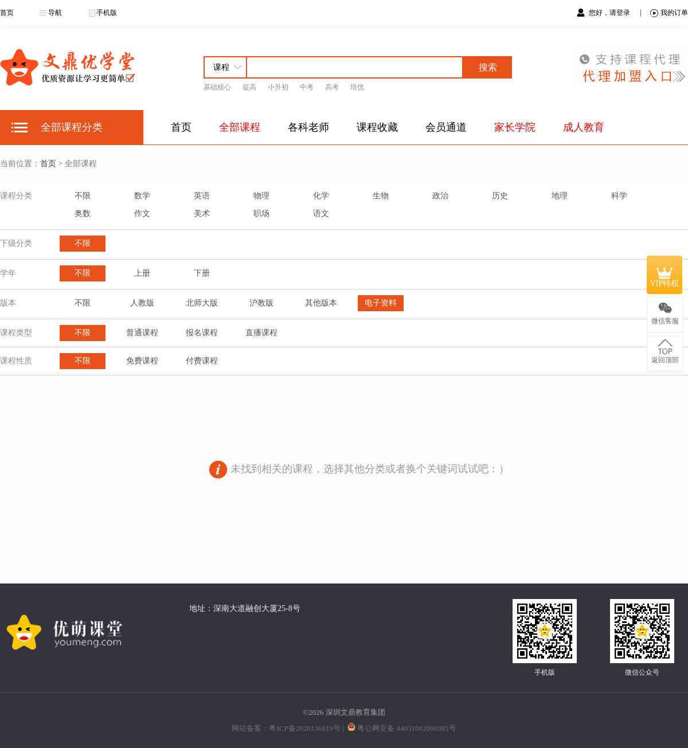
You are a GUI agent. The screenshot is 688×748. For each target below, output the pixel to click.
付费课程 (202, 361)
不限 (83, 195)
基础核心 (217, 87)
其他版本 (321, 303)
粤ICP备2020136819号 (304, 728)
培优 (357, 87)
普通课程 (142, 332)
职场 (261, 213)
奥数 (83, 213)
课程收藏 (377, 127)
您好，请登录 (610, 13)
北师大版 (202, 303)
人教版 (142, 303)
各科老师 (308, 127)
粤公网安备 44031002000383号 (406, 728)
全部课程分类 (72, 127)
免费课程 (142, 361)
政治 (440, 195)
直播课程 (261, 332)
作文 (142, 213)
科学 (619, 195)
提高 (249, 87)
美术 (202, 213)
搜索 (488, 67)
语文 (321, 213)
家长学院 (514, 127)
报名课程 (202, 332)
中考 (307, 87)
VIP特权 (664, 274)
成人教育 (583, 127)
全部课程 (239, 127)
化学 (321, 195)
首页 (7, 13)
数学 (142, 195)
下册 (202, 273)
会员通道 (446, 127)
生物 (381, 195)
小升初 (278, 87)
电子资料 (381, 303)
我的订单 (669, 13)
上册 (142, 273)
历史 (500, 195)
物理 (261, 195)
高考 (332, 87)
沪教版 (261, 303)
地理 (560, 195)
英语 (202, 195)
